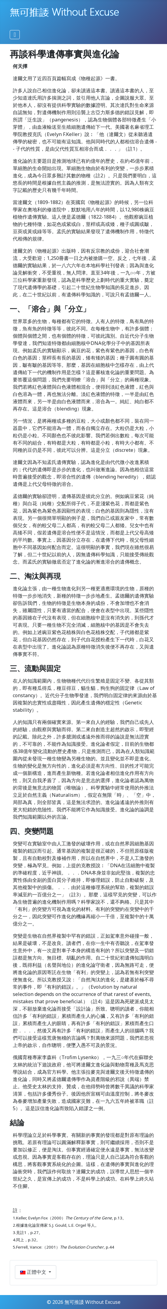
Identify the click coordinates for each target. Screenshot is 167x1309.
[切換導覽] (15, 34)
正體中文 (33, 1272)
